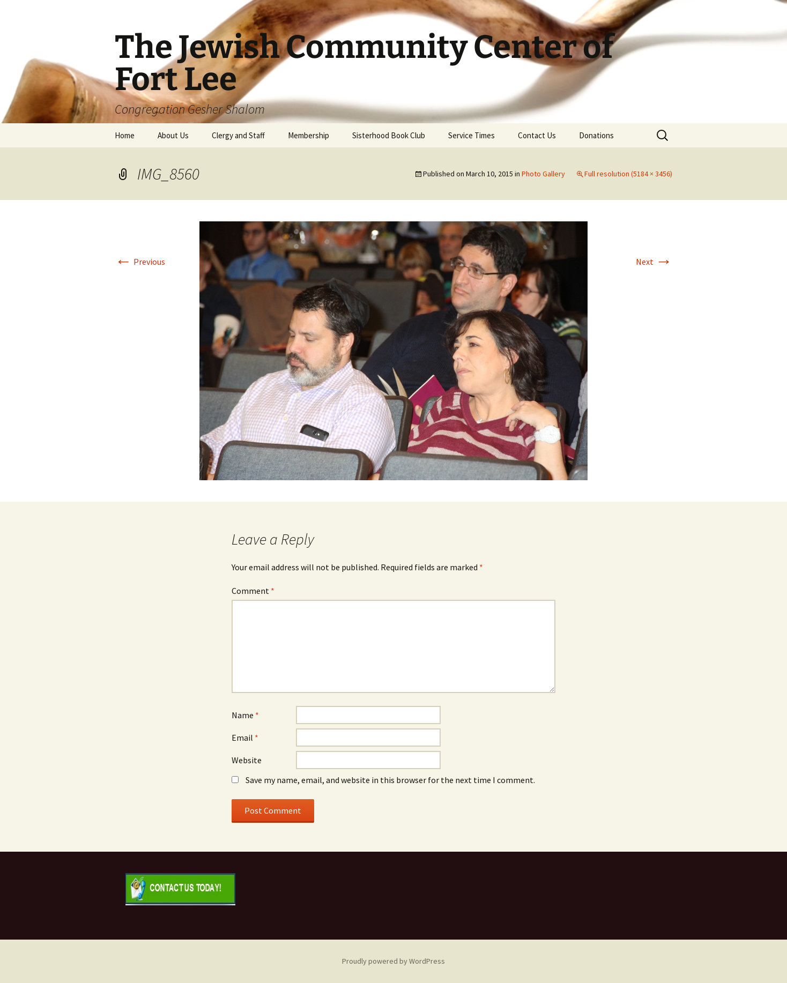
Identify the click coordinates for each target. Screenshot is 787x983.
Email (245, 737)
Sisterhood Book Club (388, 135)
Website (247, 760)
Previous (140, 261)
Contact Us (537, 135)
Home (125, 135)
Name (245, 715)
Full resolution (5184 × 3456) (628, 173)
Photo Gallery (543, 173)
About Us (173, 135)
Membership (308, 135)
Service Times (471, 135)
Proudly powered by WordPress (393, 961)
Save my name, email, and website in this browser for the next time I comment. (390, 780)
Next (654, 261)
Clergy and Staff (238, 135)
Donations (596, 135)
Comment (253, 590)
